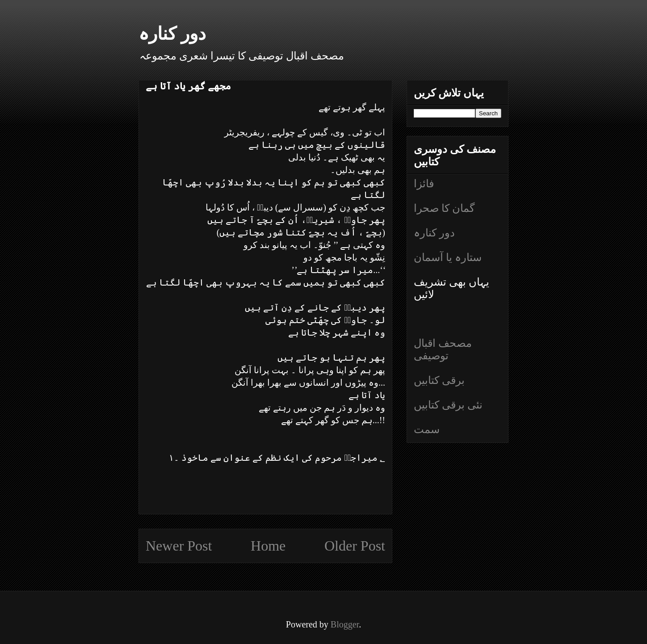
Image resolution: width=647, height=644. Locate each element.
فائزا (424, 183)
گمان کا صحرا (444, 208)
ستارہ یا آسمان (448, 257)
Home (268, 546)
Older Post (354, 546)
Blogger (345, 624)
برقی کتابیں (439, 380)
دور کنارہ (172, 34)
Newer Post (179, 546)
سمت (427, 429)
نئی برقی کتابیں (448, 405)
